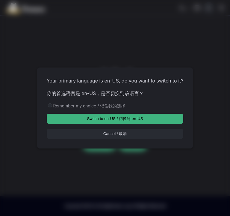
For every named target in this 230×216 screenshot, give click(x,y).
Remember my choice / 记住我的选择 (89, 105)
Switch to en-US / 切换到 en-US (115, 118)
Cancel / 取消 (115, 133)
